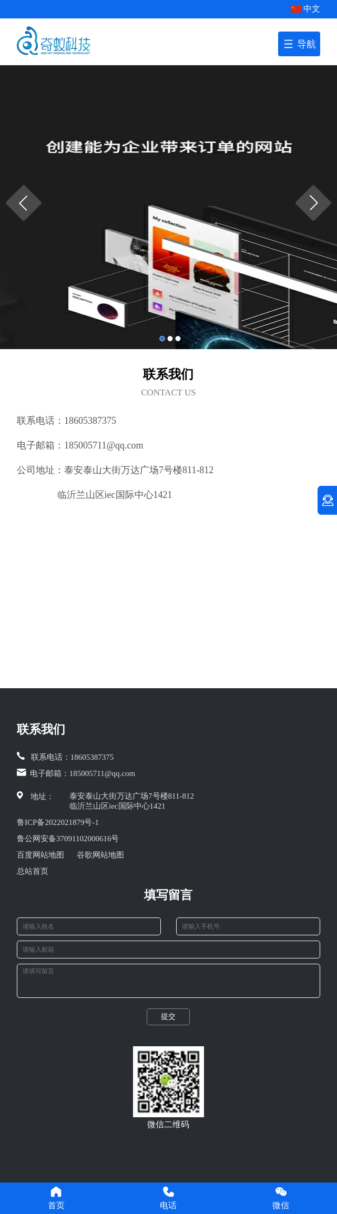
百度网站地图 (40, 855)
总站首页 (32, 871)
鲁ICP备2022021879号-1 (58, 822)
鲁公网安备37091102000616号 (68, 838)
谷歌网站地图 (100, 855)
